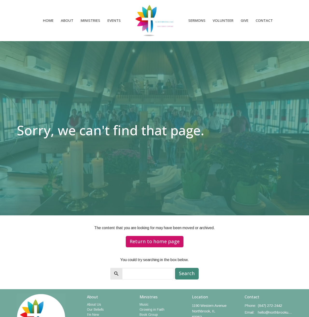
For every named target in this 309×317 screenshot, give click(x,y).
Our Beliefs (95, 309)
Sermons (196, 20)
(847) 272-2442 (270, 305)
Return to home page (155, 241)
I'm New (93, 315)
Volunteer (223, 20)
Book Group (149, 315)
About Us (94, 304)
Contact (264, 20)
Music (144, 304)
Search (187, 273)
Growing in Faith (152, 309)
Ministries (90, 20)
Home (48, 20)
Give (244, 20)
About (67, 20)
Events (114, 20)
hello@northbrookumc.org (275, 312)
